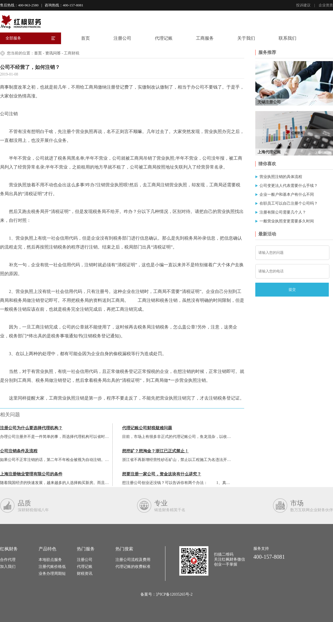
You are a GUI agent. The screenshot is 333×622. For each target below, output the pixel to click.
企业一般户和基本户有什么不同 (286, 194)
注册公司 (122, 38)
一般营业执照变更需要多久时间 (286, 221)
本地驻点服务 (50, 560)
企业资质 (326, 5)
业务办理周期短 (52, 573)
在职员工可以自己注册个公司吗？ (288, 203)
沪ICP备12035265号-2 (174, 594)
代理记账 (164, 38)
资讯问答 (53, 53)
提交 (292, 289)
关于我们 (246, 38)
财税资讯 (84, 573)
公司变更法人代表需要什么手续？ (288, 186)
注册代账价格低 (52, 567)
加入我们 (8, 567)
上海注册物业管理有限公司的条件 (31, 474)
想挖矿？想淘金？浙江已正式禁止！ (155, 451)
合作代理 (8, 560)
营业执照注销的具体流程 (280, 177)
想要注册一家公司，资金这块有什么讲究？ (161, 474)
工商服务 (205, 38)
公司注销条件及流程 (18, 451)
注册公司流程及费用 (132, 560)
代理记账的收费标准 (132, 567)
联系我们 (287, 38)
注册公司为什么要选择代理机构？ (31, 428)
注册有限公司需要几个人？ (282, 212)
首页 (85, 38)
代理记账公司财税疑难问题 (147, 428)
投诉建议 (303, 5)
